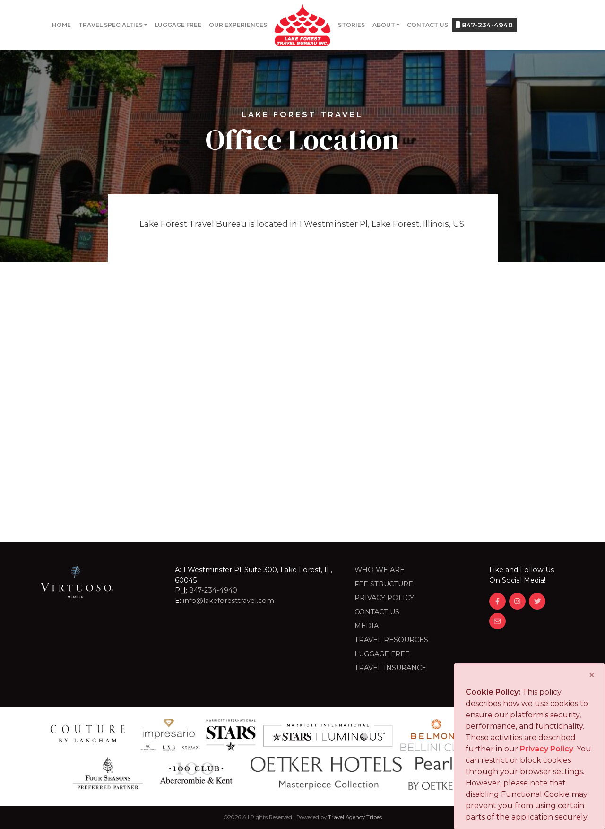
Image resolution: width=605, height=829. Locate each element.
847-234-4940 (484, 25)
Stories (351, 24)
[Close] (592, 675)
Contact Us (427, 24)
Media (366, 625)
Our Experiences (238, 24)
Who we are (379, 570)
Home (61, 24)
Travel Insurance (390, 667)
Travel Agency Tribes (355, 817)
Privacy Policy (384, 597)
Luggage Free (178, 24)
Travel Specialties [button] (110, 24)
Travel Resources (391, 640)
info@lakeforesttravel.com (228, 600)
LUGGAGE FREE (382, 654)
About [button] (383, 24)
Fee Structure (383, 584)
